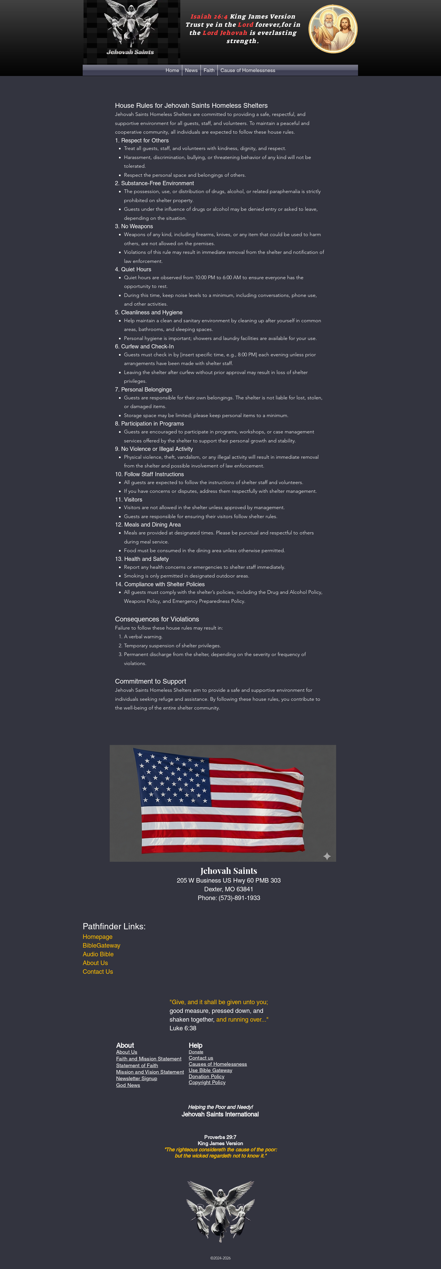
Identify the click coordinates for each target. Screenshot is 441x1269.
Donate (196, 1052)
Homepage (97, 936)
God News (128, 1085)
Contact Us (98, 971)
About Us (95, 962)
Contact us (201, 1058)
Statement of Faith (137, 1065)
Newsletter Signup (136, 1078)
